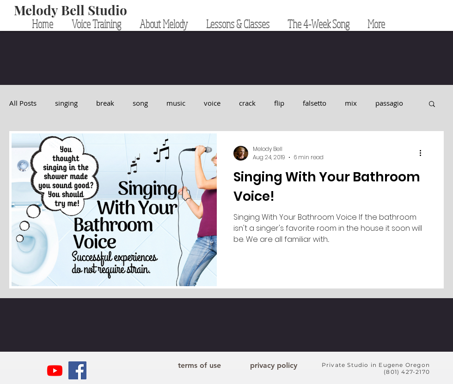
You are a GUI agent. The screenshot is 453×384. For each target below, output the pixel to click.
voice (212, 103)
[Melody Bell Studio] (70, 10)
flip (279, 103)
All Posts (23, 103)
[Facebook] (77, 370)
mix (351, 103)
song (140, 103)
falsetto (314, 103)
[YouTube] (55, 370)
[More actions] (423, 153)
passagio (389, 103)
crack (247, 103)
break (105, 103)
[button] (432, 104)
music (175, 103)
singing (66, 103)
